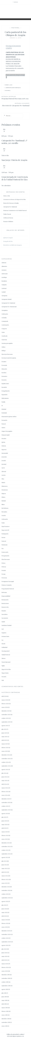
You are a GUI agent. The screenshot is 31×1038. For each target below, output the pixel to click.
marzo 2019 (5, 1007)
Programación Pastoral (8, 589)
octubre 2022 (5, 850)
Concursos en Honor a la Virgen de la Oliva (14, 199)
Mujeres (4, 493)
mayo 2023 (4, 824)
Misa (3, 479)
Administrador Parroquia (13, 87)
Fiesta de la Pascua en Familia (11, 203)
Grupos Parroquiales (7, 431)
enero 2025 (5, 751)
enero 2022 (5, 883)
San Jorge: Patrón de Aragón (14, 160)
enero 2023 (5, 839)
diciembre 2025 (6, 711)
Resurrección (5, 607)
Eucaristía (4, 387)
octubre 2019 (5, 982)
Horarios (4, 438)
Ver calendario (6, 185)
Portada (4, 570)
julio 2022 (4, 861)
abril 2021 (4, 916)
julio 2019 (4, 993)
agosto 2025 (5, 725)
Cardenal (4, 288)
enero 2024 (5, 795)
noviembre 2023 (6, 802)
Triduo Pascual (7, 214)
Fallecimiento (5, 398)
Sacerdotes (5, 614)
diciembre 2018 (6, 1018)
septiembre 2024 (6, 766)
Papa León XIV (5, 530)
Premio (3, 574)
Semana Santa (5, 636)
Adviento (4, 262)
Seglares (4, 633)
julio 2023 (4, 817)
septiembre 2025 (6, 722)
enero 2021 (5, 927)
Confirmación (5, 325)
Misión (3, 482)
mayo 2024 (4, 780)
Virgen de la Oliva (6, 669)
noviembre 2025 (6, 714)
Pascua (3, 537)
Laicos (3, 468)
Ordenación (5, 519)
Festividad (4, 413)
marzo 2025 (5, 744)
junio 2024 (4, 777)
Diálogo (4, 350)
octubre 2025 (5, 718)
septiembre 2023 (6, 810)
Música (3, 497)
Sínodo (3, 643)
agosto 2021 (5, 901)
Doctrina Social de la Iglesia (9, 358)
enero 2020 (5, 971)
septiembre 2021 (6, 898)
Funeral (4, 424)
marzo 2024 (5, 788)
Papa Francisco (6, 526)
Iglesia (3, 442)
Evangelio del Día (7, 241)
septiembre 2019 (6, 985)
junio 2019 (4, 997)
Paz (2, 548)
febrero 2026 (5, 703)
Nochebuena (5, 508)
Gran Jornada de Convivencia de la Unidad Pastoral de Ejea (15, 178)
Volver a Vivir (6, 196)
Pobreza (4, 567)
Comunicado (5, 321)
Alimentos (4, 266)
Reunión (4, 611)
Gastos (3, 427)
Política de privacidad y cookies (15, 1034)
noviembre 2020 (6, 934)
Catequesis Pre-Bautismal (10, 207)
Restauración (5, 600)
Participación (5, 534)
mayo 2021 (4, 912)
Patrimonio (4, 545)
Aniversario (5, 273)
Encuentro (4, 376)
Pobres (3, 563)
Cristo (3, 332)
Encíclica (4, 372)
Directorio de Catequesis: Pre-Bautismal (16, 104)
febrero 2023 (5, 835)
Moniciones (5, 490)
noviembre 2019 (6, 978)
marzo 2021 (5, 920)
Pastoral (15, 28)
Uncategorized (5, 651)
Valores (3, 658)
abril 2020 (4, 960)
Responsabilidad (6, 596)
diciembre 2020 (6, 931)
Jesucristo (4, 457)
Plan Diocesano (6, 559)
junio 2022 (4, 865)
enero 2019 (4, 1015)
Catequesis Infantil (6, 299)
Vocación (4, 676)
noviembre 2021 (6, 890)
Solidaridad (4, 647)
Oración (4, 515)
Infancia (4, 446)
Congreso (4, 328)
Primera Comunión (7, 585)
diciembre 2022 (6, 843)
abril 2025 (4, 740)
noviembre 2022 (6, 846)
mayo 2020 (5, 956)
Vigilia (3, 666)
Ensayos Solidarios (8, 221)
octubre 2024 (5, 762)
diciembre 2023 (6, 799)
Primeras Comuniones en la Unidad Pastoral (15, 210)
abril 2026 (4, 696)
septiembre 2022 (6, 854)
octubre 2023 (5, 806)
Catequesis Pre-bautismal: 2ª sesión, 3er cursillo (14, 141)
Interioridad (5, 453)
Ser (2, 640)
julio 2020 (4, 949)
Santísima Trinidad (6, 625)
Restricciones (5, 603)
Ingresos (4, 449)
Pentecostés (5, 552)
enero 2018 (5, 1026)
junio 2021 (4, 909)
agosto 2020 (5, 945)
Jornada (4, 460)
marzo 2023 (5, 832)
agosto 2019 (5, 989)
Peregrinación (5, 556)
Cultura (3, 347)
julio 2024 (4, 773)
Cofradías (4, 317)
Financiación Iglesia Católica (9, 416)
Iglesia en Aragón (8, 237)
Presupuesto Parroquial (8, 581)
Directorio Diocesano (7, 354)
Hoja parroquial (6, 435)
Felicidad (4, 409)
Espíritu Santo (5, 383)
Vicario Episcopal (6, 662)
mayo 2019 (4, 1000)
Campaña (4, 284)
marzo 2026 (5, 700)
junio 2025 (4, 733)
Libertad (4, 471)
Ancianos (4, 270)
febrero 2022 (5, 879)
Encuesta (4, 380)
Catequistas (5, 310)
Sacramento (5, 618)
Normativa (4, 512)
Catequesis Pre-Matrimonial (9, 306)
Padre (3, 523)
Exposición (4, 394)
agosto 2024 (5, 769)
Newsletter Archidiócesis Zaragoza (12, 245)
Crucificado (4, 336)
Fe (2, 405)
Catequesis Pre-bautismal (8, 303)
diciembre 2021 (6, 887)
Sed (3, 629)
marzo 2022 (5, 876)
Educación (4, 369)
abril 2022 (4, 872)
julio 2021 (4, 905)
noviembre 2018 (6, 1022)
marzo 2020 (5, 964)
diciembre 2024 (6, 755)
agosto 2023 (5, 813)
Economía (4, 365)
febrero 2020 (5, 967)
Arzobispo (4, 277)
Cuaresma (4, 339)
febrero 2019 (5, 1011)
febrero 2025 (5, 747)
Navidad (4, 501)
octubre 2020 (5, 938)
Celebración (5, 314)
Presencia (4, 578)
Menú (16, 2)
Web (3, 680)
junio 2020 (4, 952)
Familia (3, 402)
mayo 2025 (4, 736)
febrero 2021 (5, 923)
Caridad (4, 292)
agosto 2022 (5, 857)
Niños (3, 504)
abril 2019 (4, 1004)
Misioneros (5, 486)
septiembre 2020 (6, 942)
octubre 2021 (5, 894)
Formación (4, 420)
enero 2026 (5, 707)
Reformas (4, 592)
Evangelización (6, 391)
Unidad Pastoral (6, 654)
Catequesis (4, 295)
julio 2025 (4, 729)
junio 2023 (4, 821)
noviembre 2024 (6, 758)
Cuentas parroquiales (7, 343)
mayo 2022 (4, 868)
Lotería (3, 475)
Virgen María (5, 673)
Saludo (3, 621)
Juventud (4, 464)
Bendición (4, 281)
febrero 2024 (5, 791)
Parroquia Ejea (15, 10)
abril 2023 (4, 828)
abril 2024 (4, 784)
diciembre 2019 (6, 974)
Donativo (4, 361)
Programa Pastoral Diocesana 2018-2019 (16, 98)
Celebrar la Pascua (8, 218)
